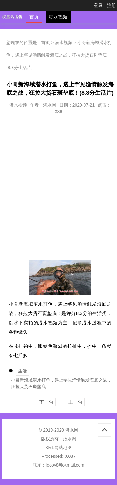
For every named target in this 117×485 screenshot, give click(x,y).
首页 (34, 16)
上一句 (75, 402)
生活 (22, 370)
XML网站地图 (58, 447)
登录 (98, 5)
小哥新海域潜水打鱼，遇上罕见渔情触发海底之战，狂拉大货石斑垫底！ (61, 383)
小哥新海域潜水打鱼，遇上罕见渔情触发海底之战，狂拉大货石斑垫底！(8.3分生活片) (59, 55)
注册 (111, 5)
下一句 (46, 402)
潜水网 (69, 438)
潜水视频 (58, 16)
